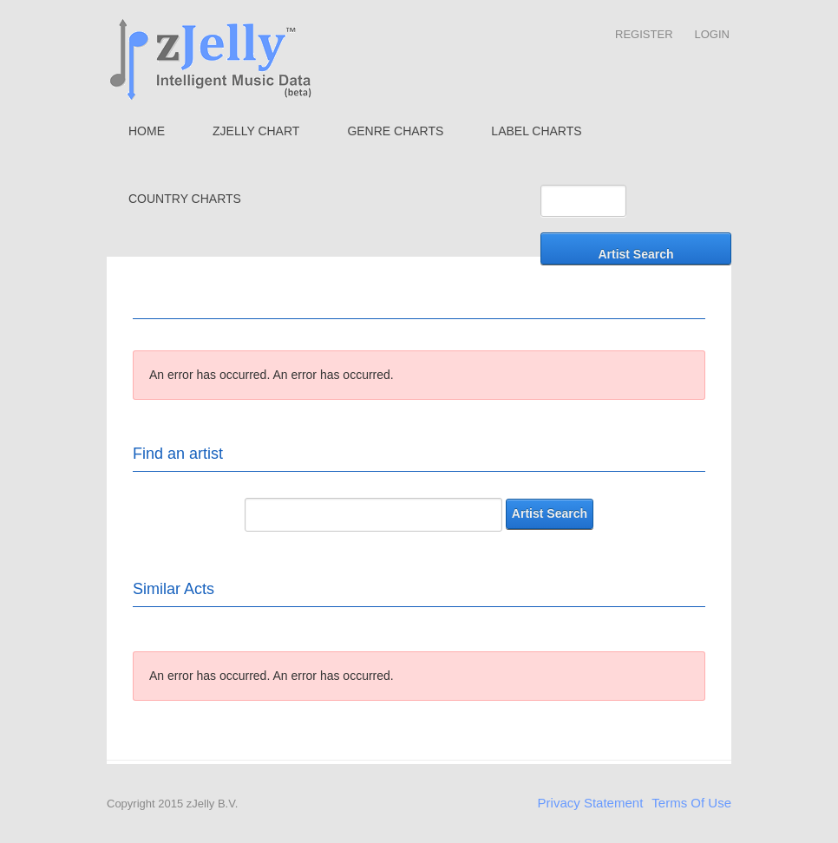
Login (712, 34)
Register (643, 34)
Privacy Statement (591, 802)
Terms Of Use (691, 802)
